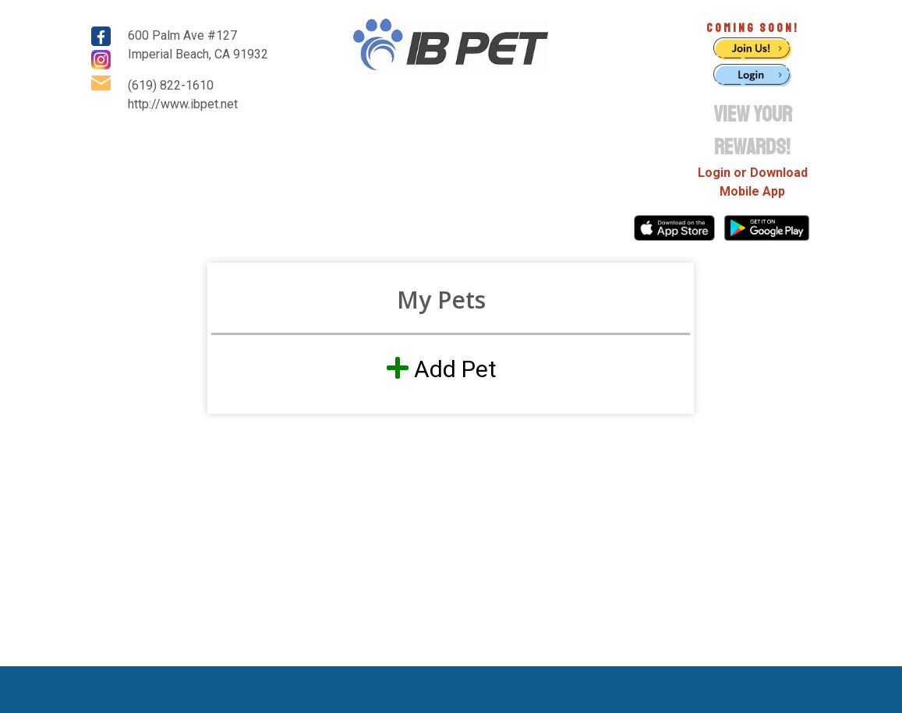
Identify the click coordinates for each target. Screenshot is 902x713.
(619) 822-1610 (171, 85)
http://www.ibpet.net (183, 104)
